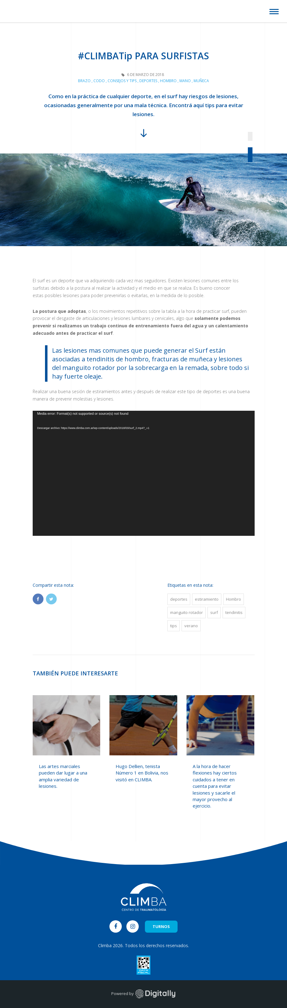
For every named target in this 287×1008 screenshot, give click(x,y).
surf (214, 612)
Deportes (148, 80)
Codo (99, 80)
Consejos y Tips (122, 80)
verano (191, 625)
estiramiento (207, 599)
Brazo (84, 80)
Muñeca (201, 80)
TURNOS (161, 926)
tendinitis (234, 612)
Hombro (168, 80)
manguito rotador (186, 612)
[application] (144, 473)
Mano (185, 80)
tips (173, 625)
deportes (178, 599)
